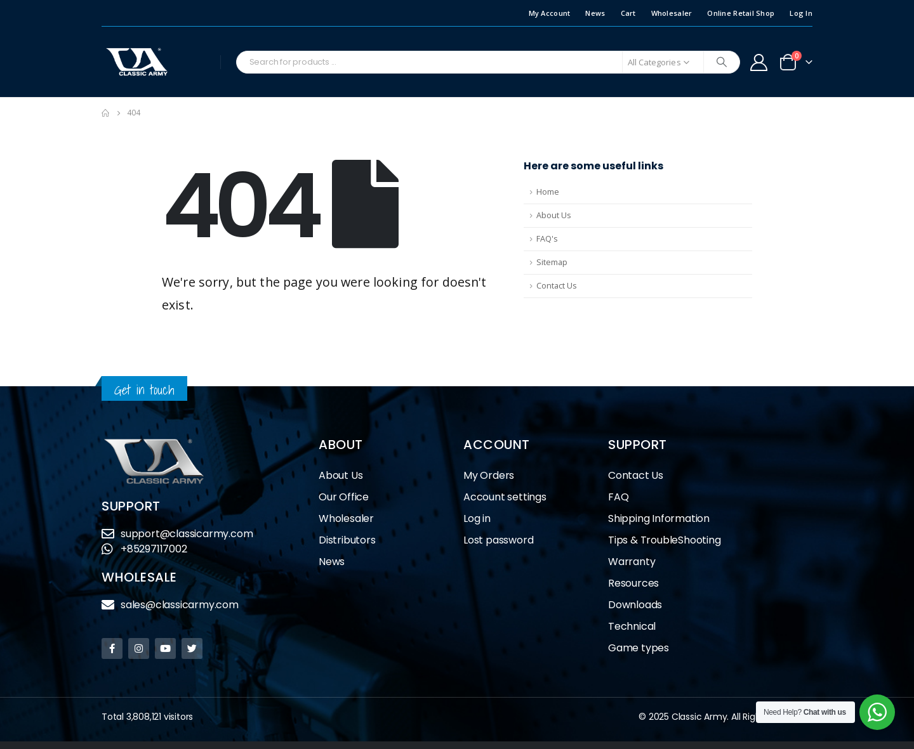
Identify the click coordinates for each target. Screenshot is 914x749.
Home (547, 191)
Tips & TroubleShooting (664, 540)
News (595, 13)
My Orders (488, 475)
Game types (638, 648)
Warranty (631, 561)
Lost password (498, 540)
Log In (801, 13)
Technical (632, 626)
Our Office (344, 497)
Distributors (350, 540)
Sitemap (551, 262)
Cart (628, 13)
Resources (633, 583)
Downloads (635, 604)
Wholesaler (671, 13)
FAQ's (547, 238)
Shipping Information (659, 518)
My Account (550, 13)
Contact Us (556, 285)
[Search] (721, 62)
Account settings (504, 497)
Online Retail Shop (740, 13)
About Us (553, 215)
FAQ (618, 497)
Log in (477, 518)
